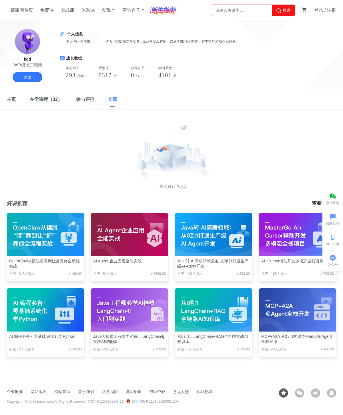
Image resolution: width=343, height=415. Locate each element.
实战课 (67, 10)
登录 (318, 10)
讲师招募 (133, 391)
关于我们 (86, 391)
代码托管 (205, 391)
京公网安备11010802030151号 (152, 402)
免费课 (47, 10)
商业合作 (133, 10)
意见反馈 (181, 391)
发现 (108, 10)
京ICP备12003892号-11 (105, 402)
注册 (331, 10)
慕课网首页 (21, 10)
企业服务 (15, 391)
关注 (27, 77)
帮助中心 (157, 391)
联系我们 (110, 391)
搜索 (283, 10)
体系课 (88, 10)
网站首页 (62, 391)
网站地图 (39, 391)
